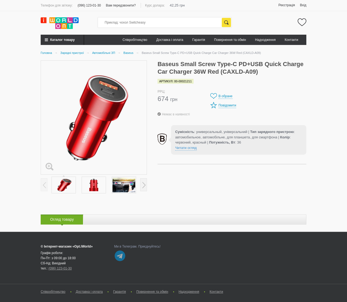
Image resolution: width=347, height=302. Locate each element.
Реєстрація (286, 5)
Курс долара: (155, 5)
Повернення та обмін (230, 40)
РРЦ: (161, 91)
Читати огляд (186, 148)
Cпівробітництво (135, 40)
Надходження (265, 40)
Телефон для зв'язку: (57, 5)
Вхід (303, 5)
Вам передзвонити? (121, 5)
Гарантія (198, 40)
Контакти (291, 40)
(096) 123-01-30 (89, 5)
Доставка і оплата (170, 40)
